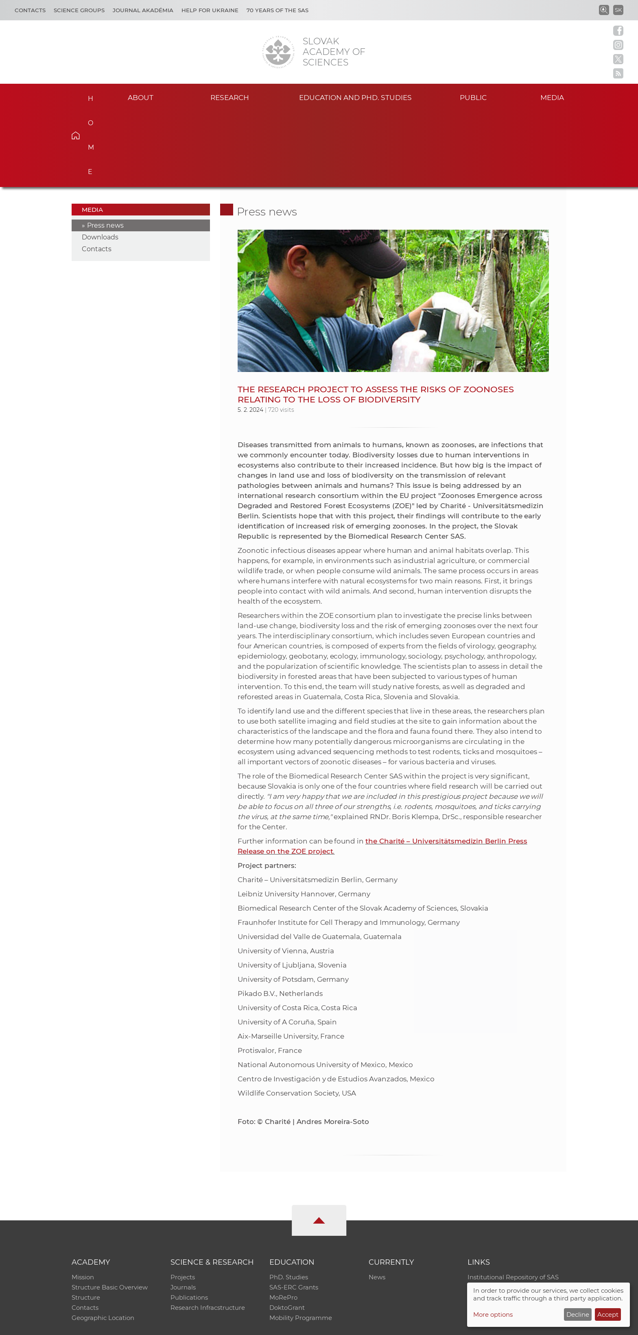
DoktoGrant (287, 1233)
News (377, 1201)
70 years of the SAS (277, 10)
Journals (183, 1211)
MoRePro (283, 1222)
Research (230, 97)
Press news (105, 149)
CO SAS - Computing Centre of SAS (181, 1325)
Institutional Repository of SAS (513, 1201)
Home (88, 96)
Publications (189, 1222)
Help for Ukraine (209, 10)
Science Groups (79, 10)
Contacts (30, 10)
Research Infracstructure (207, 1233)
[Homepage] (278, 52)
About (140, 97)
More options (493, 1314)
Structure (86, 1222)
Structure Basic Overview (110, 1211)
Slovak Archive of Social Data (511, 1211)
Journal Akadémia (143, 10)
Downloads (100, 161)
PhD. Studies (288, 1201)
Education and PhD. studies (355, 97)
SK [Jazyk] (618, 10)
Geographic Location (103, 1243)
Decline (577, 1314)
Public (473, 97)
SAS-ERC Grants (293, 1211)
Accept (607, 1314)
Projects (182, 1201)
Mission (83, 1201)
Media (554, 97)
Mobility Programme (300, 1243)
